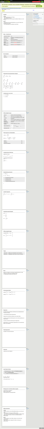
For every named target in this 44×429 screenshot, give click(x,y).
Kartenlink (28, 14)
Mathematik (7, 8)
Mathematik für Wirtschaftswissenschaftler (15, 8)
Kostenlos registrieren (36, 1)
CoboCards (1, 0)
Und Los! (39, 6)
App (4, 0)
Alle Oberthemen (4, 8)
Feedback (11, 0)
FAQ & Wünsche (7, 0)
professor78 (36, 14)
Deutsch (42, 0)
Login (42, 1)
